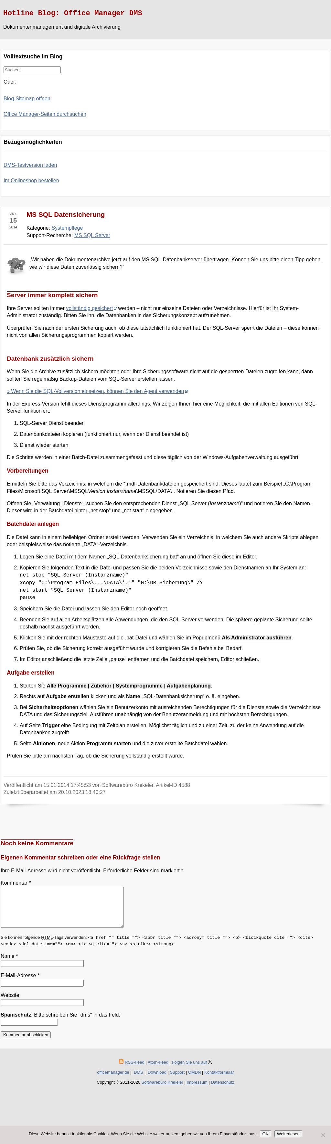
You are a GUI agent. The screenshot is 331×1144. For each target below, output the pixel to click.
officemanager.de (113, 1080)
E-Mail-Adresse (20, 983)
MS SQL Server (92, 235)
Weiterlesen (288, 1133)
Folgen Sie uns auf (192, 1070)
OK (265, 1133)
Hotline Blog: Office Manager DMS (72, 13)
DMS (138, 1080)
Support (177, 1080)
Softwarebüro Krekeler (162, 1090)
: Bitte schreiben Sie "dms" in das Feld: (60, 1022)
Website (10, 1003)
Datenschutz (222, 1090)
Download (157, 1080)
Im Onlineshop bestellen (31, 180)
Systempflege (67, 228)
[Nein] (323, 1135)
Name (9, 964)
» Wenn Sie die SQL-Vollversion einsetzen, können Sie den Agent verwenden (95, 391)
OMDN (194, 1080)
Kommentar (16, 883)
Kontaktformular (219, 1080)
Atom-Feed (158, 1070)
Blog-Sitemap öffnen (27, 98)
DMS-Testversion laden (30, 165)
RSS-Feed (134, 1070)
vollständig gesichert (89, 308)
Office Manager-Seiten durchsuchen (45, 114)
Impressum (197, 1090)
